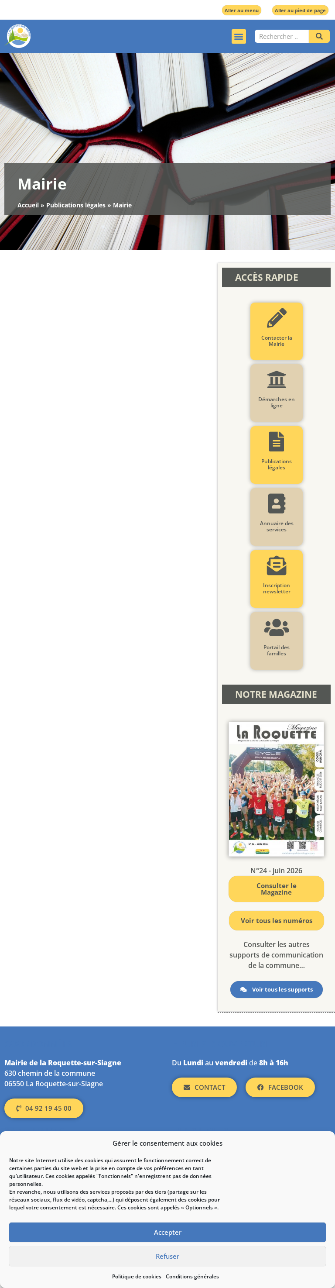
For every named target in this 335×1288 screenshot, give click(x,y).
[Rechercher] (319, 36)
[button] (239, 36)
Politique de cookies (136, 1276)
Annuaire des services (276, 526)
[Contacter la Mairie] (276, 318)
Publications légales (76, 205)
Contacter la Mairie (276, 341)
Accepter (167, 1232)
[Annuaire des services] (276, 503)
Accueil (28, 205)
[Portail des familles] (276, 627)
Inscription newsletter (276, 588)
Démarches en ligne (276, 402)
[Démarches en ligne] (276, 379)
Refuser (167, 1256)
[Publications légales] (276, 441)
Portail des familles (276, 650)
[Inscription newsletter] (276, 565)
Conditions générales (192, 1276)
